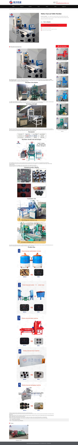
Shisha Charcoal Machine (35, 9)
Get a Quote (47, 22)
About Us (21, 6)
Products (30, 6)
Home (13, 6)
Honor (47, 6)
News (55, 6)
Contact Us (64, 6)
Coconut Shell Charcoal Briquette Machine (62, 131)
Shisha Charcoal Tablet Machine (62, 74)
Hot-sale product (62, 46)
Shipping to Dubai (19, 440)
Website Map (49, 443)
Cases (39, 6)
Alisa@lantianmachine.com (62, 3)
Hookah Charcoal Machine (62, 102)
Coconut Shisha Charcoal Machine (62, 60)
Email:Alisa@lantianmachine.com (51, 25)
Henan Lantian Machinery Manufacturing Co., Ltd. (22, 9)
